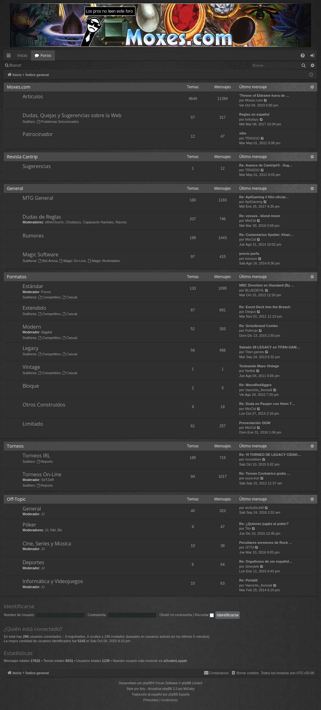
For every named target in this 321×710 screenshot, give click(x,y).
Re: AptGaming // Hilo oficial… (264, 197)
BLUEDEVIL (254, 290)
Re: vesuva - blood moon (259, 216)
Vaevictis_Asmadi (258, 390)
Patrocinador (38, 134)
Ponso (46, 292)
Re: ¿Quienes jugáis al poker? (264, 524)
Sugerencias (37, 166)
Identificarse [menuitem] (314, 56)
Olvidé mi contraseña (176, 615)
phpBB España (178, 694)
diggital (46, 332)
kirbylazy (252, 119)
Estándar (33, 286)
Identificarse (41, 65)
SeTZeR (47, 480)
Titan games (254, 352)
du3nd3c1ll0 (254, 508)
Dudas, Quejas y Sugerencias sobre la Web (72, 115)
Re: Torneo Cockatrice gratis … (265, 473)
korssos (251, 258)
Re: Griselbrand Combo (258, 326)
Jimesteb (252, 566)
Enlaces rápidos (9, 56)
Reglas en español (254, 114)
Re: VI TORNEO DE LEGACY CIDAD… (270, 454)
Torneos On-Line (42, 474)
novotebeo (253, 459)
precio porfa (249, 253)
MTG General (38, 197)
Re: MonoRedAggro (255, 385)
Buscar (15, 65)
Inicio (22, 55)
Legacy (31, 348)
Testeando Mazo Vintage (259, 366)
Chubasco (73, 222)
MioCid (250, 220)
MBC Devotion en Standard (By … (267, 285)
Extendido (34, 307)
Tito (248, 528)
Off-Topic (16, 499)
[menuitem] (303, 55)
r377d (249, 547)
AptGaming (253, 202)
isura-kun (252, 478)
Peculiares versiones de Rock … (265, 542)
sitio (242, 133)
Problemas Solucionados (58, 121)
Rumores (33, 235)
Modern (32, 326)
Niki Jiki (56, 530)
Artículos (33, 96)
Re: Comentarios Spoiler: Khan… (266, 235)
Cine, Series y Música (47, 543)
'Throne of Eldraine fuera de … (264, 95)
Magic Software (40, 254)
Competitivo (49, 297)
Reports (45, 461)
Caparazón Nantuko (98, 222)
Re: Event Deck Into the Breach (264, 307)
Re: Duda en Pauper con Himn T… (267, 404)
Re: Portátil (248, 580)
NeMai (250, 371)
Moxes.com (18, 87)
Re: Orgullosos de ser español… (265, 561)
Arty (142, 689)
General (15, 188)
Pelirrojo (251, 330)
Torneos (15, 446)
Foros (45, 55)
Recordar (204, 615)
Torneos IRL (36, 455)
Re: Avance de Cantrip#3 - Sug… (265, 165)
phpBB (147, 683)
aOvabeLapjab (175, 661)
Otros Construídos (44, 404)
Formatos (16, 277)
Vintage (31, 366)
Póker (29, 524)
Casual (69, 297)
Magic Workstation (104, 261)
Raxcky (121, 222)
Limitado (33, 423)
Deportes (33, 562)
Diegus (250, 312)
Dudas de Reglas (42, 216)
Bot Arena (47, 261)
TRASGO (252, 138)
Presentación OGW (255, 423)
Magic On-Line (72, 261)
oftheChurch (54, 222)
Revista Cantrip (22, 157)
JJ (43, 514)
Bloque (31, 385)
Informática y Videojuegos (53, 581)
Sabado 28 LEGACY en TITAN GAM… (269, 347)
